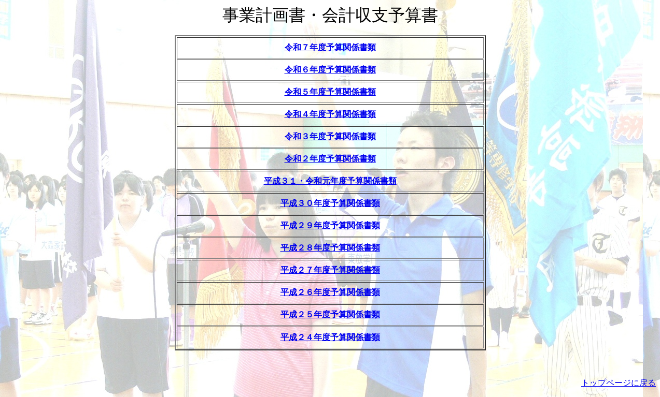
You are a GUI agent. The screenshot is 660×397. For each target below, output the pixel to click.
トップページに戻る (618, 382)
